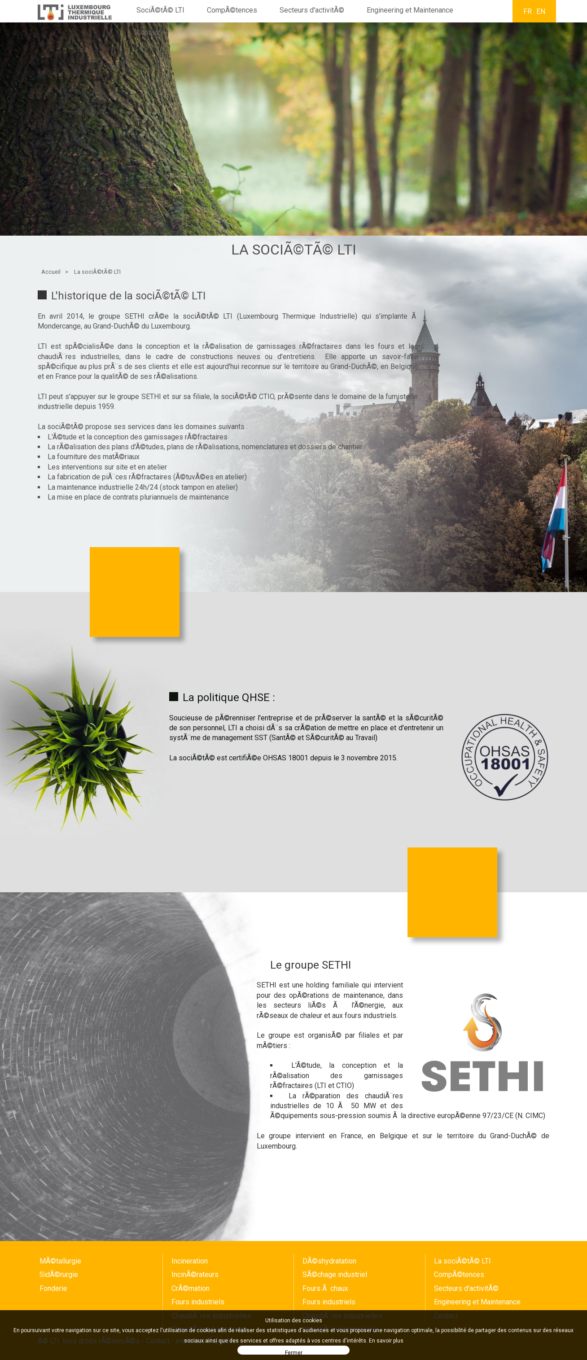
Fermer (293, 1352)
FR (527, 11)
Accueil (51, 271)
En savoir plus (386, 1341)
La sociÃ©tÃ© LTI (97, 271)
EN (540, 11)
